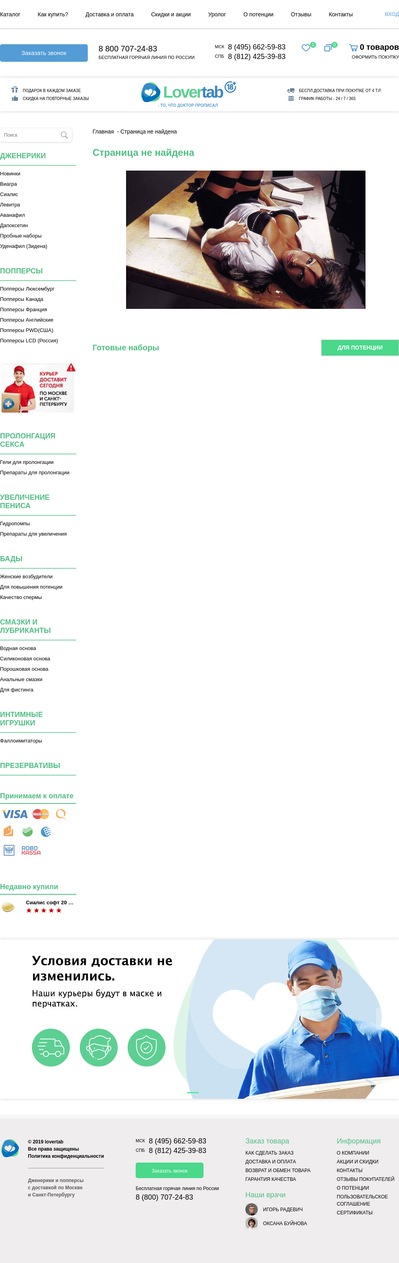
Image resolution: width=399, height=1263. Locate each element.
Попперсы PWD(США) (26, 330)
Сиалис (9, 194)
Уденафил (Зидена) (23, 246)
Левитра (10, 205)
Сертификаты (355, 1213)
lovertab (54, 1142)
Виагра (8, 184)
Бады (11, 559)
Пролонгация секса (27, 440)
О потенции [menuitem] (258, 14)
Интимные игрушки (21, 719)
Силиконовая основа (25, 659)
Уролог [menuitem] (217, 14)
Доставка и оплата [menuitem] (109, 14)
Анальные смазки (21, 679)
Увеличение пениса (24, 501)
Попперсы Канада (21, 299)
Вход (392, 14)
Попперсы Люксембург (27, 289)
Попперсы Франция (23, 309)
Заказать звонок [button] (44, 52)
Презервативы (30, 766)
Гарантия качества (270, 1179)
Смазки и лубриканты (25, 626)
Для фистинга (17, 690)
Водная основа (18, 648)
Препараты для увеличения (33, 534)
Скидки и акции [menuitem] (171, 14)
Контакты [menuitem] (341, 14)
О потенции (353, 1188)
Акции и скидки (357, 1162)
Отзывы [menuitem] (301, 14)
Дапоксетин (14, 225)
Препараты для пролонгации (34, 472)
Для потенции (360, 347)
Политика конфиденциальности (66, 1156)
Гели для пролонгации (26, 462)
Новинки (10, 174)
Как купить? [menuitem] (53, 14)
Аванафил (12, 215)
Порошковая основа (24, 669)
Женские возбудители (26, 576)
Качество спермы (21, 597)
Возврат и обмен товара (277, 1170)
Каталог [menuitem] (10, 14)
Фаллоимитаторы (21, 741)
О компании (353, 1153)
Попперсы (21, 271)
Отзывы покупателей (366, 1179)
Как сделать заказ (269, 1153)
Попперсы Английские (26, 320)
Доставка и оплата (270, 1162)
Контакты (350, 1170)
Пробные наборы (20, 236)
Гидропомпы (15, 523)
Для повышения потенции (31, 587)
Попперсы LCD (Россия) (29, 341)
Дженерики (23, 156)
